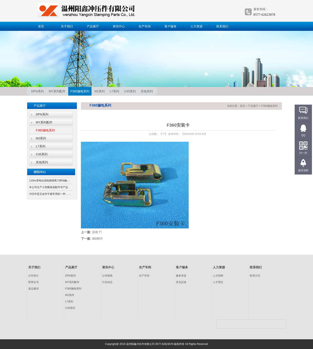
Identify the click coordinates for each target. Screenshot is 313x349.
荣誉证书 (33, 282)
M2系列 (100, 91)
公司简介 (33, 275)
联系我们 (222, 26)
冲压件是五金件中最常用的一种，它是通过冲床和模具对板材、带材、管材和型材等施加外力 (50, 193)
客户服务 (170, 26)
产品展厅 (93, 26)
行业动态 (107, 282)
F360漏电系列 (79, 91)
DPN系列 (37, 91)
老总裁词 (33, 288)
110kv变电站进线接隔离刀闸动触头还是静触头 (50, 180)
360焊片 (97, 238)
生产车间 (145, 26)
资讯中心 (119, 26)
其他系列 (147, 91)
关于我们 (67, 26)
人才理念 (218, 282)
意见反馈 (181, 282)
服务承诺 (181, 275)
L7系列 (114, 91)
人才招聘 (218, 275)
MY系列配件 (57, 91)
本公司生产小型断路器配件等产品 (48, 187)
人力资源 (196, 26)
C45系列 (130, 91)
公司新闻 (107, 275)
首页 (41, 26)
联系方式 (255, 275)
